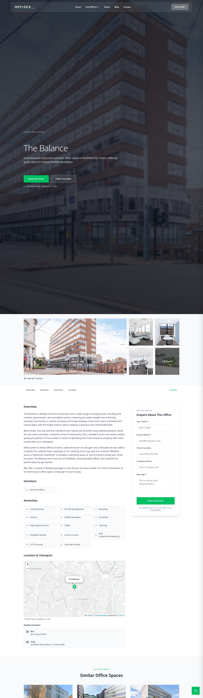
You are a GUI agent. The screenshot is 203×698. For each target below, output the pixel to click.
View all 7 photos (33, 378)
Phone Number (144, 448)
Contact (127, 7)
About (107, 7)
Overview (30, 390)
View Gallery (63, 178)
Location (72, 390)
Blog (116, 7)
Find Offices (93, 7)
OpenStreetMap (101, 615)
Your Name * (143, 421)
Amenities (58, 390)
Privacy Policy (155, 510)
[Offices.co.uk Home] (25, 7)
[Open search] (196, 691)
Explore (180, 7)
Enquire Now (36, 178)
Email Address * (144, 434)
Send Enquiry (155, 500)
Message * (142, 474)
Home (78, 7)
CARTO (121, 615)
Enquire (173, 390)
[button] (74, 586)
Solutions (44, 390)
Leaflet (88, 615)
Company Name (144, 461)
